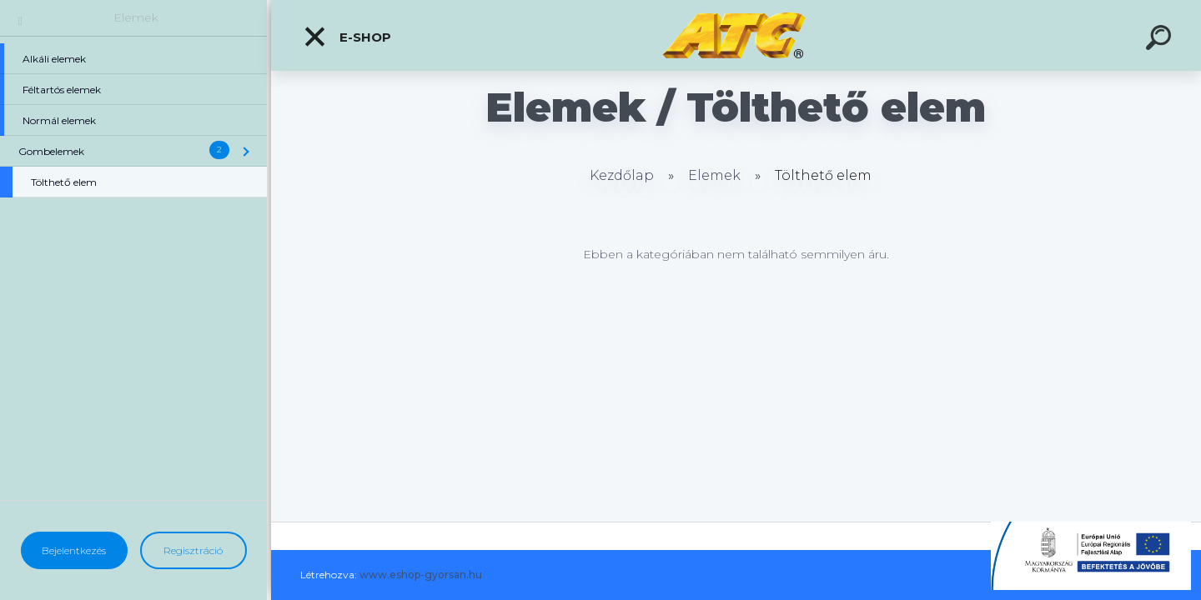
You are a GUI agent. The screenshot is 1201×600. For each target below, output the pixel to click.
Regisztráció (193, 550)
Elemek (135, 17)
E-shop (347, 37)
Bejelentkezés (74, 550)
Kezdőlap (622, 175)
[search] (1161, 40)
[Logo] (736, 35)
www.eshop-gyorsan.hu (420, 574)
